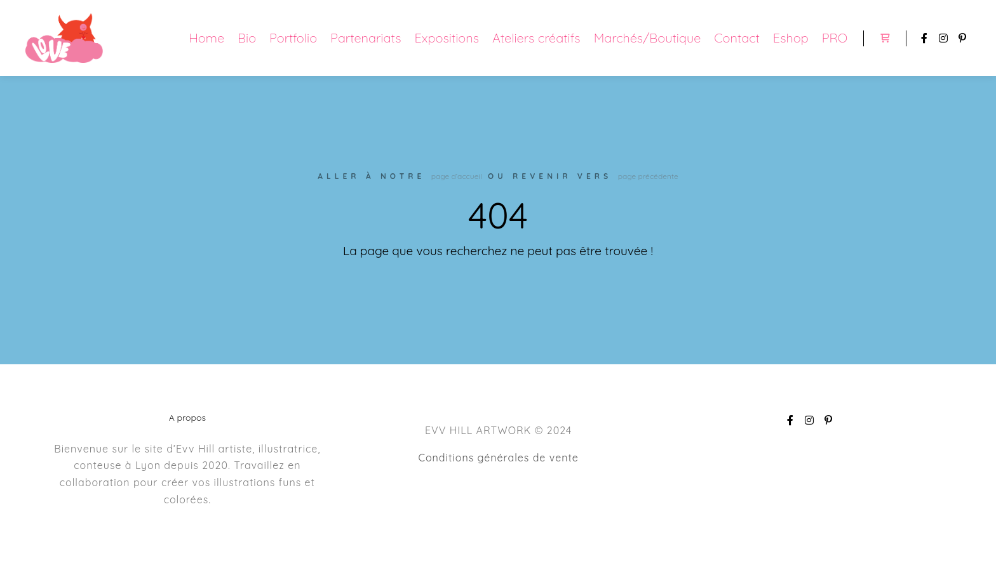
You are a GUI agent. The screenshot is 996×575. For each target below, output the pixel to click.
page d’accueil (456, 176)
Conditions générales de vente (498, 457)
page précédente (648, 176)
